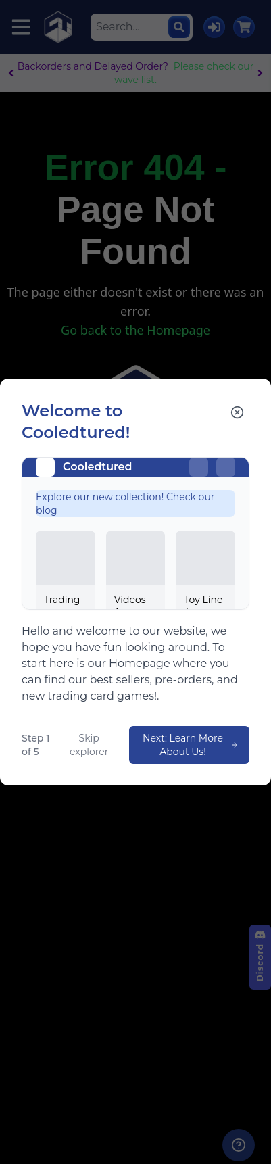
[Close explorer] (237, 412)
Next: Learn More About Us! (191, 745)
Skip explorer (89, 745)
